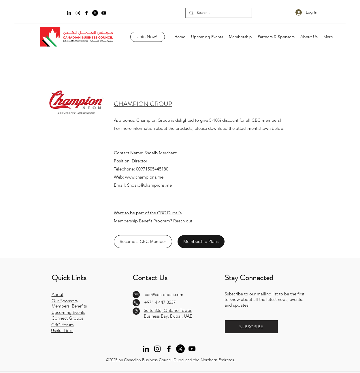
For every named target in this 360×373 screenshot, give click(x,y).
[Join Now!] (147, 37)
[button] (251, 326)
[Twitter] (95, 13)
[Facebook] (86, 13)
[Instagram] (78, 13)
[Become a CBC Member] (143, 241)
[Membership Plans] (201, 241)
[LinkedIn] (69, 13)
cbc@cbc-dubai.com (164, 294)
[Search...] (218, 13)
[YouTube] (104, 13)
